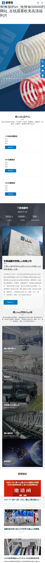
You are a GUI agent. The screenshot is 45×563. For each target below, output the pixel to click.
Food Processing (8, 379)
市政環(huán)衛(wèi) (11, 405)
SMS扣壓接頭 (10, 183)
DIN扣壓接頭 (10, 160)
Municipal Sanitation (9, 407)
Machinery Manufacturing (11, 436)
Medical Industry (8, 351)
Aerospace (7, 464)
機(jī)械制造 (8, 433)
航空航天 (7, 461)
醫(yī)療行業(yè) (10, 348)
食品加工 (7, 377)
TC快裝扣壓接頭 (11, 136)
